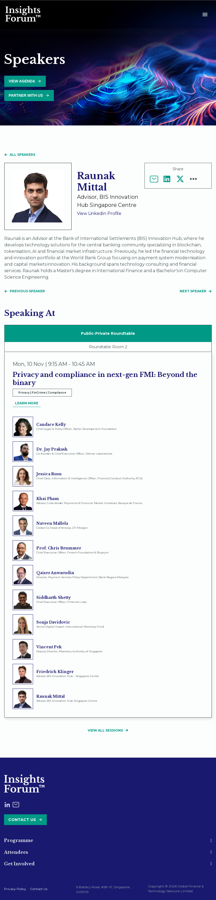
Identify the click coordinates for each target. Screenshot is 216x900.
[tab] (108, 840)
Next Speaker (196, 291)
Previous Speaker (24, 291)
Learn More (26, 403)
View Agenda (22, 81)
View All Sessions (108, 730)
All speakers (19, 155)
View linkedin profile (99, 213)
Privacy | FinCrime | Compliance (42, 392)
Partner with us (26, 95)
